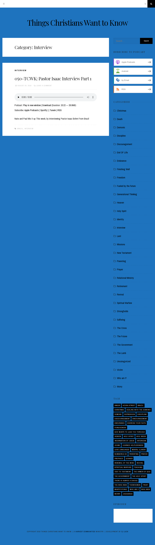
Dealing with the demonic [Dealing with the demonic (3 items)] (139, 410)
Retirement (122, 286)
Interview (20, 70)
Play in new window (32, 105)
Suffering (121, 319)
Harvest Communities (85, 532)
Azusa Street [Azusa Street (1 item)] (129, 405)
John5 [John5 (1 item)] (117, 445)
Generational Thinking (127, 194)
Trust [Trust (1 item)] (145, 485)
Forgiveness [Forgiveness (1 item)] (120, 428)
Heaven (120, 202)
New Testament (124, 252)
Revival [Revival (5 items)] (140, 463)
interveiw (28, 129)
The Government (125, 344)
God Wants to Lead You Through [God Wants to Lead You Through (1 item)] (130, 432)
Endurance (121, 160)
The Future (122, 336)
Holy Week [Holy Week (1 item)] (141, 436)
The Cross (122, 328)
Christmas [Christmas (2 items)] (119, 410)
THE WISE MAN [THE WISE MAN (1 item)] (121, 485)
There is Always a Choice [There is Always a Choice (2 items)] (126, 480)
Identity (120, 219)
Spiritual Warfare (124, 303)
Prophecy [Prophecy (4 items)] (119, 458)
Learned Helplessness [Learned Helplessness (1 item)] (133, 445)
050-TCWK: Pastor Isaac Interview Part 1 (53, 78)
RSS (60, 110)
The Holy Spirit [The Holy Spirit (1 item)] (139, 476)
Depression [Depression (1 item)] (129, 414)
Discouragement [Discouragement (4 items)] (122, 419)
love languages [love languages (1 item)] (122, 450)
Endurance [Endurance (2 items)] (120, 423)
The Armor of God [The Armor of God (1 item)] (142, 472)
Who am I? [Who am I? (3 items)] (134, 489)
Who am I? (122, 378)
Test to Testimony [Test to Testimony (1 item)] (123, 472)
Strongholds (122, 311)
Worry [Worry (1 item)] (117, 494)
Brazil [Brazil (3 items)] (140, 405)
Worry (119, 386)
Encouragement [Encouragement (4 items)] (139, 419)
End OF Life (122, 152)
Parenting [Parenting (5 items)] (134, 454)
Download (46, 105)
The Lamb (121, 353)
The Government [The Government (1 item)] (122, 476)
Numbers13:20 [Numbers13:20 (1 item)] (121, 454)
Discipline (121, 135)
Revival (120, 294)
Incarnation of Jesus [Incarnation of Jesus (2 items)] (124, 441)
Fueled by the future (126, 186)
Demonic (121, 127)
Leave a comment (44, 86)
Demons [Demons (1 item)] (118, 414)
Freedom (121, 177)
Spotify (43, 110)
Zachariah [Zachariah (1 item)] (128, 494)
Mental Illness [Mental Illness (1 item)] (139, 450)
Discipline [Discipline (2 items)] (142, 414)
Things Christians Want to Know (77, 23)
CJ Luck (124, 532)
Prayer (120, 269)
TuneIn (53, 110)
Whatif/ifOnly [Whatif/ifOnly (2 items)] (121, 489)
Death (119, 119)
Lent (119, 236)
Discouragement (124, 144)
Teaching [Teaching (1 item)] (138, 467)
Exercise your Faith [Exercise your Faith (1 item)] (136, 423)
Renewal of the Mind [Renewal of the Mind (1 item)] (124, 463)
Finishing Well (123, 169)
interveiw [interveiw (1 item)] (141, 441)
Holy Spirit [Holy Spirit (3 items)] (129, 436)
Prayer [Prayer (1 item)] (144, 454)
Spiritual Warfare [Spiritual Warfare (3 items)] (123, 467)
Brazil (20, 129)
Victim (120, 369)
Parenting (121, 261)
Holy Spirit (121, 211)
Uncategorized (123, 361)
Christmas (121, 110)
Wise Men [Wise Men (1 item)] (145, 489)
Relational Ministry (125, 278)
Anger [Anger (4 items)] (117, 405)
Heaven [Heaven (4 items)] (118, 436)
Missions (121, 244)
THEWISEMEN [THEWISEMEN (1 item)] (134, 485)
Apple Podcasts (31, 110)
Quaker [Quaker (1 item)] (129, 458)
